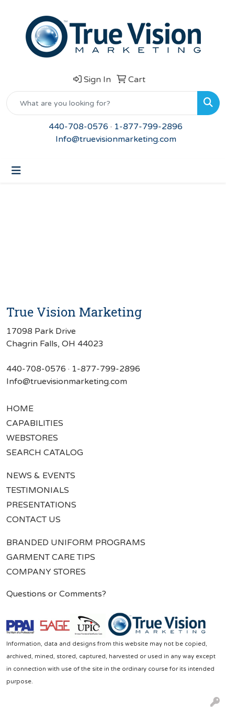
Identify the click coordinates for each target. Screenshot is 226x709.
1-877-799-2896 (148, 126)
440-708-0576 (78, 126)
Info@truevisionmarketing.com (115, 139)
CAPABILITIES (34, 423)
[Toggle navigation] (16, 170)
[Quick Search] (102, 103)
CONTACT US (33, 519)
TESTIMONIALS (37, 490)
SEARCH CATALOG (44, 452)
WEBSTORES (32, 438)
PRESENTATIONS (41, 505)
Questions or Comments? (56, 594)
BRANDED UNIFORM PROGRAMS (75, 542)
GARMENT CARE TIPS (50, 557)
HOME (19, 408)
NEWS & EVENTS (40, 475)
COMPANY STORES (46, 572)
